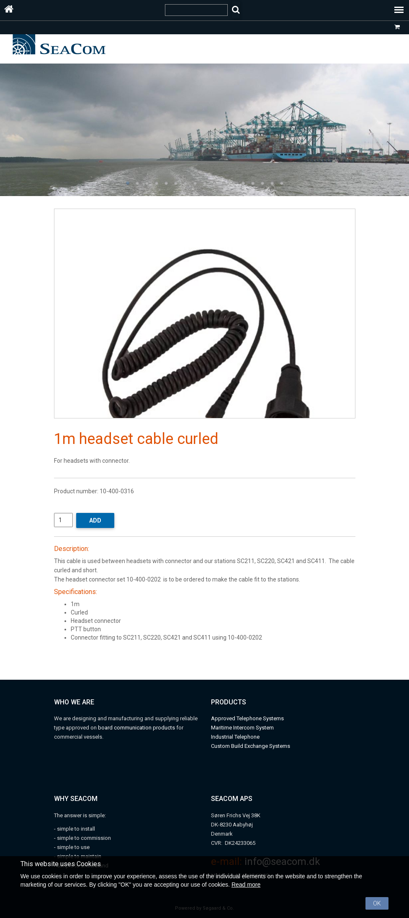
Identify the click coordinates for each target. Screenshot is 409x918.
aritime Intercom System (245, 727)
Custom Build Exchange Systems (250, 746)
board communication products (137, 727)
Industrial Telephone (235, 737)
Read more (246, 884)
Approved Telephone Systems (247, 718)
